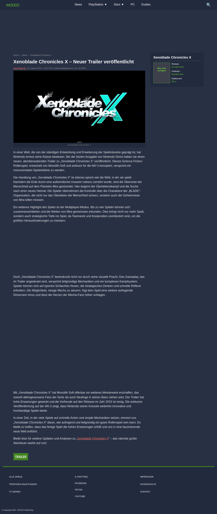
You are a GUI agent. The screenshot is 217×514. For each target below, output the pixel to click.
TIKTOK (78, 489)
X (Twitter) (81, 477)
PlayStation (96, 4)
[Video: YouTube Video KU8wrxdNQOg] (79, 344)
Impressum (146, 477)
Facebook (81, 483)
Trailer (20, 456)
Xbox (117, 4)
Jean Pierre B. (19, 68)
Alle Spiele (16, 477)
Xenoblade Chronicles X (93, 438)
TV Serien (15, 491)
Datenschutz (148, 484)
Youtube (80, 496)
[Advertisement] (108, 30)
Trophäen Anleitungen (23, 484)
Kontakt (145, 491)
